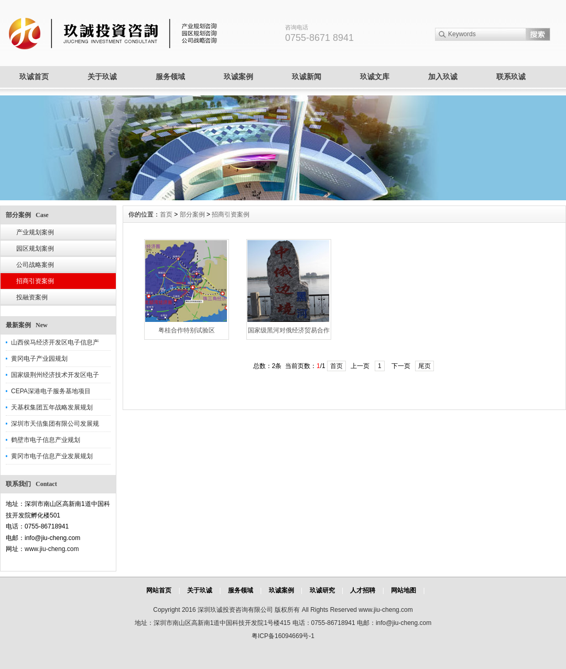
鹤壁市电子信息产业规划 (45, 440)
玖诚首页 (34, 76)
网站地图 (403, 590)
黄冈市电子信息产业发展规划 (52, 456)
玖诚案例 (238, 76)
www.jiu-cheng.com (52, 549)
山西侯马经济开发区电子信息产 (55, 342)
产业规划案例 (35, 232)
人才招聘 (362, 590)
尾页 (424, 366)
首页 (166, 214)
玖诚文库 (374, 76)
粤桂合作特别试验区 (186, 330)
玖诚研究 (322, 590)
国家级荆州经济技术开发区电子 (55, 375)
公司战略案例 (35, 264)
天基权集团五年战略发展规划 (52, 407)
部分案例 (192, 214)
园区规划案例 (35, 248)
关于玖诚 (102, 76)
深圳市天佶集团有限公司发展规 (55, 423)
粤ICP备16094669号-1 (283, 636)
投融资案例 (32, 297)
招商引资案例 (35, 281)
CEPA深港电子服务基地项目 (51, 391)
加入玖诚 (443, 76)
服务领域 (170, 76)
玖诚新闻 (306, 76)
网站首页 (158, 590)
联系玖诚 (511, 76)
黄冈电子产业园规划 (39, 358)
